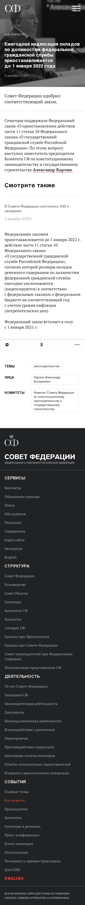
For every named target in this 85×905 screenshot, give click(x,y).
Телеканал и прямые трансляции (33, 861)
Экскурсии (13, 548)
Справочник (15, 531)
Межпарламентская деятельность (33, 721)
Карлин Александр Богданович (47, 379)
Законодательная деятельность (31, 703)
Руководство (15, 584)
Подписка (13, 522)
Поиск (10, 505)
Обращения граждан (22, 496)
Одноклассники (42, 344)
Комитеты (13, 817)
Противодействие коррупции (29, 747)
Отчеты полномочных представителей (38, 764)
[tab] (42, 344)
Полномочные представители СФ (33, 667)
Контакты (13, 488)
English (11, 557)
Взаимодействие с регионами (30, 729)
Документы (14, 712)
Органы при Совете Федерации (31, 645)
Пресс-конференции (22, 835)
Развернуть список (77, 344)
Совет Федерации (19, 576)
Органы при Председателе (27, 636)
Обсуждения (15, 514)
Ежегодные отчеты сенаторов (30, 755)
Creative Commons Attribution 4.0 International (37, 898)
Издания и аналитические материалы (37, 773)
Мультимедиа (16, 852)
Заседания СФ (16, 695)
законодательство (47, 366)
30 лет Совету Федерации (26, 686)
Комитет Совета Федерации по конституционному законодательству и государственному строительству (54, 400)
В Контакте (7, 344)
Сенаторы (13, 602)
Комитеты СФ (16, 610)
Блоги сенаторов (19, 843)
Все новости (14, 34)
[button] (75, 9)
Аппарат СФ (15, 628)
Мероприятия (16, 738)
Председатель (16, 809)
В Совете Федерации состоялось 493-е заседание (37, 208)
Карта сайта (14, 540)
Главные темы (17, 791)
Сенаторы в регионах (23, 826)
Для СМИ (12, 869)
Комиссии (13, 619)
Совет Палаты (16, 593)
